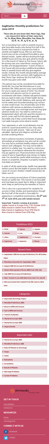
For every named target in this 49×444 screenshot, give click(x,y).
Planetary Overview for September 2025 (19, 262)
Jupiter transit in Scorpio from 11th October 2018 (23, 205)
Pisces (36, 241)
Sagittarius (23, 237)
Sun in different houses (13, 310)
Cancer (7, 233)
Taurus (22, 229)
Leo (20, 233)
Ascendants (8, 364)
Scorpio (37, 237)
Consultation (9, 404)
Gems (6, 356)
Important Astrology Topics (15, 299)
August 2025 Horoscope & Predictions (19, 266)
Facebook (10, 431)
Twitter (9, 438)
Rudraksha (8, 360)
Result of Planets (11, 367)
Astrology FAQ (9, 421)
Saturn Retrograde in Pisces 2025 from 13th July (23, 270)
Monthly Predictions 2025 (14, 344)
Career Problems (11, 375)
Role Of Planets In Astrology (15, 348)
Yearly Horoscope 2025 (13, 318)
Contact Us (8, 408)
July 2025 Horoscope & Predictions (17, 274)
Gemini (37, 229)
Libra (6, 237)
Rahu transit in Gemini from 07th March (19, 207)
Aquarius (22, 241)
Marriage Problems (11, 371)
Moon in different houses (14, 306)
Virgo (36, 233)
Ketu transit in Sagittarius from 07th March (21, 210)
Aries (6, 229)
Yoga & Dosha (9, 326)
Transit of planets (11, 314)
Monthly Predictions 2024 (14, 302)
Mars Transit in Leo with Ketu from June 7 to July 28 (24, 278)
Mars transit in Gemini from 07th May (18, 212)
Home (6, 417)
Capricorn (8, 241)
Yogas (6, 352)
